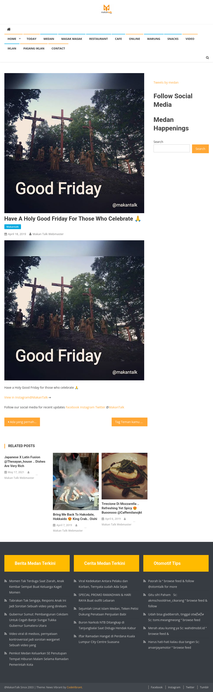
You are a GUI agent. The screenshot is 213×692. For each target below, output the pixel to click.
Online (134, 39)
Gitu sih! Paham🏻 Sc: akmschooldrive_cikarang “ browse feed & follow (177, 600)
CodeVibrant (74, 687)
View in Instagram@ (18, 397)
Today (31, 39)
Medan (48, 39)
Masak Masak (71, 39)
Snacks (172, 39)
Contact (58, 48)
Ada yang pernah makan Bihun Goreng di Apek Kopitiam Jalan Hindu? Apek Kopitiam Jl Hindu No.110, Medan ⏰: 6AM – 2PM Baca (25, 422)
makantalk (13, 226)
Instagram (87, 407)
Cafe (118, 39)
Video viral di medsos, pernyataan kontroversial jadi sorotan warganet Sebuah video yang (34, 639)
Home (12, 39)
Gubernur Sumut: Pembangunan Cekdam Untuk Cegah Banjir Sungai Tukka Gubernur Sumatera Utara (38, 620)
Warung (153, 39)
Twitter (100, 407)
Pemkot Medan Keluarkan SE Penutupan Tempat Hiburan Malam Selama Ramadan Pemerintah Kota (39, 659)
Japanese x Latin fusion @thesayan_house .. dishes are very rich (24, 461)
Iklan (12, 48)
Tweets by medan (166, 82)
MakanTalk (40, 397)
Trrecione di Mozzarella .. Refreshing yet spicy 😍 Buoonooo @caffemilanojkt (122, 508)
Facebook (72, 407)
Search (158, 142)
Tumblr (204, 687)
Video (190, 39)
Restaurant (98, 39)
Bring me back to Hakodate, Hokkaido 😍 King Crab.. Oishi (75, 517)
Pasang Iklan (33, 48)
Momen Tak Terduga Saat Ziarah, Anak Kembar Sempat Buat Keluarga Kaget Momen (36, 586)
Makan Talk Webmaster (48, 234)
